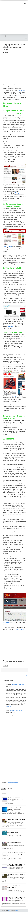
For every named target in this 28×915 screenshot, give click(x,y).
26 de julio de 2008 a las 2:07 (18, 684)
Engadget (10, 326)
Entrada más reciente (6, 675)
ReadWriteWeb (7, 246)
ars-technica (6, 622)
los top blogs (22, 90)
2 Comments (6, 670)
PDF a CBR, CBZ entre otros (13, 797)
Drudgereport (19, 193)
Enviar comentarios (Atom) (12, 782)
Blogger (16, 910)
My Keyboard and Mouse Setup (14, 842)
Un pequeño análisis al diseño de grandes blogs (14, 47)
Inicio (16, 675)
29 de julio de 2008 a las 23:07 (16, 710)
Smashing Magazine (18, 629)
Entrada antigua (24, 675)
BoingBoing (12, 396)
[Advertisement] (13, 14)
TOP (26, 910)
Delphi (4, 30)
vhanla (9, 910)
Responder (8, 706)
